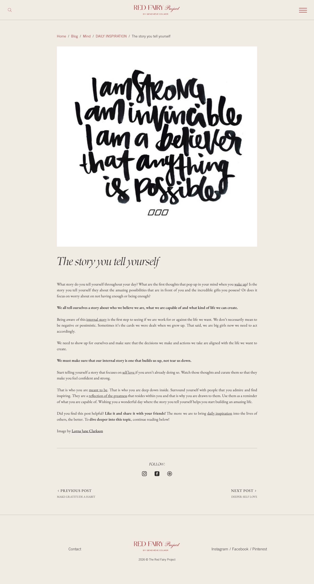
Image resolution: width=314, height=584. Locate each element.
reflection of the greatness (108, 395)
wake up (240, 284)
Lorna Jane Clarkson (87, 430)
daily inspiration (219, 413)
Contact (74, 549)
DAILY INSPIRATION (111, 36)
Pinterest (259, 549)
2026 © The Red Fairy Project (157, 559)
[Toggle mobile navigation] (303, 10)
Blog (74, 36)
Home (61, 36)
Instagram (219, 549)
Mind (87, 36)
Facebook (240, 549)
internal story (96, 319)
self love (128, 372)
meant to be (98, 389)
